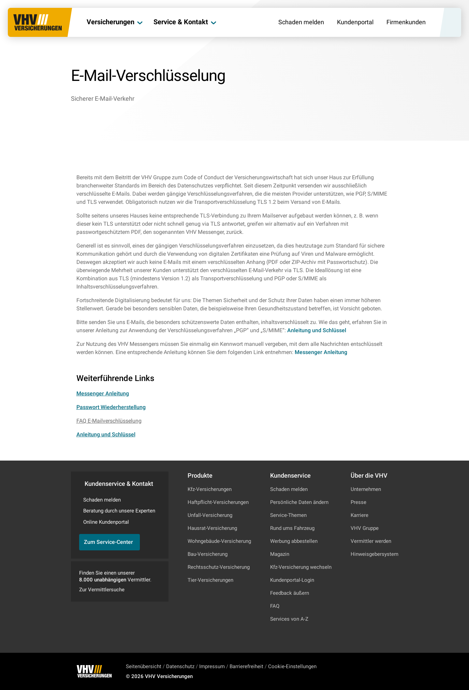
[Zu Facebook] (386, 671)
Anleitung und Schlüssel (316, 330)
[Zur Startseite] (38, 22)
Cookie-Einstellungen (292, 666)
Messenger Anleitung (321, 352)
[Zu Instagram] (367, 671)
